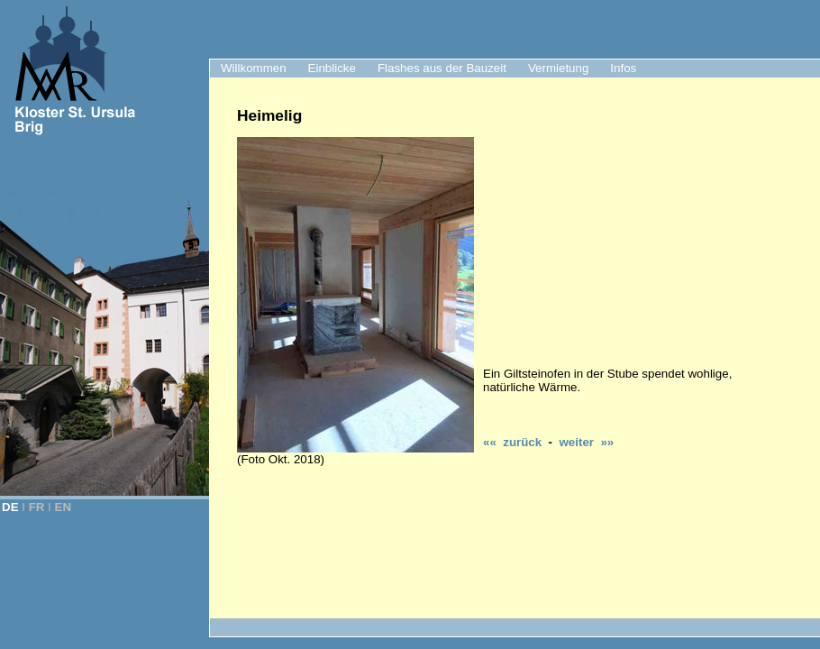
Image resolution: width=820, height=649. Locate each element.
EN (63, 507)
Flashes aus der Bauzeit (442, 68)
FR (37, 507)
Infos (623, 68)
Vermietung (558, 68)
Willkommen (254, 68)
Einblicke (332, 68)
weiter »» (586, 442)
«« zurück (512, 442)
